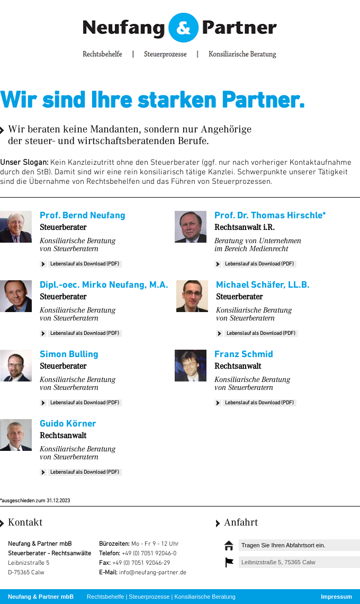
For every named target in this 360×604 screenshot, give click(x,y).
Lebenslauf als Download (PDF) (84, 264)
